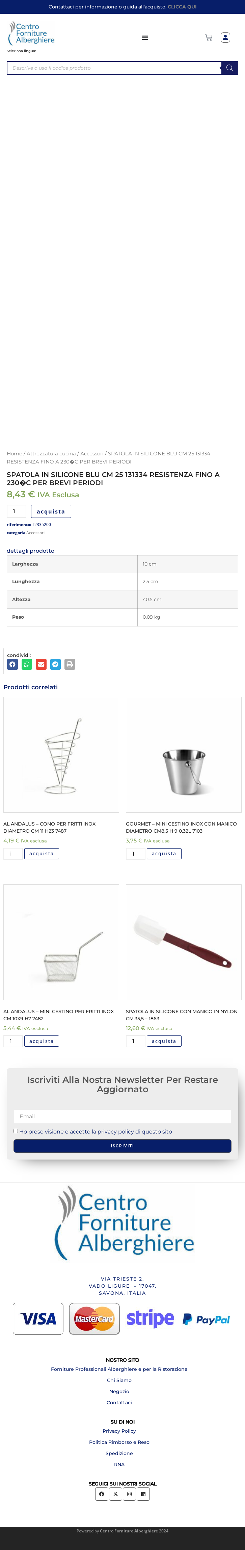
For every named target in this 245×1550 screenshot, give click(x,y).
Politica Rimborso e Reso (119, 1442)
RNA (119, 1464)
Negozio (119, 1391)
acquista (51, 511)
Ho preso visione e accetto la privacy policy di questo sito (95, 1131)
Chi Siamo (119, 1380)
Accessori (92, 454)
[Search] (229, 68)
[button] (12, 664)
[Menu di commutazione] (145, 37)
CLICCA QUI (182, 7)
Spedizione (119, 1453)
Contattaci (119, 1403)
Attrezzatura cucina (51, 454)
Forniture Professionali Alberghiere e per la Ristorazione (119, 1369)
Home (14, 454)
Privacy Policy (119, 1431)
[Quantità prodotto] (16, 511)
